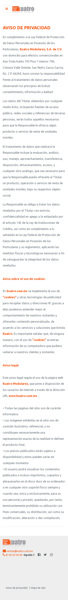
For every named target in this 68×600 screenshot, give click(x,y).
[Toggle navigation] (7, 9)
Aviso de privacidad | (18, 587)
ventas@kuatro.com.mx (18, 551)
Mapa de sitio (38, 587)
